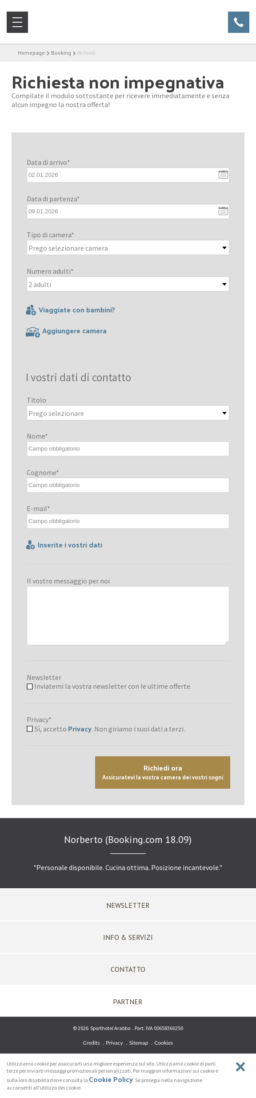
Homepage (31, 52)
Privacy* (39, 719)
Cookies (163, 1042)
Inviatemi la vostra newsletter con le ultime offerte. (113, 686)
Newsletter (44, 677)
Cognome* (43, 472)
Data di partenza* (53, 198)
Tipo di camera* (50, 234)
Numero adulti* (50, 271)
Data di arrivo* (48, 162)
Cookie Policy (111, 1079)
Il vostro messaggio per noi (68, 580)
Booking (61, 52)
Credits (91, 1042)
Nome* (37, 435)
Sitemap (138, 1042)
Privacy (80, 728)
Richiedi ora (162, 771)
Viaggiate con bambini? (70, 310)
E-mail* (38, 508)
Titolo (36, 399)
